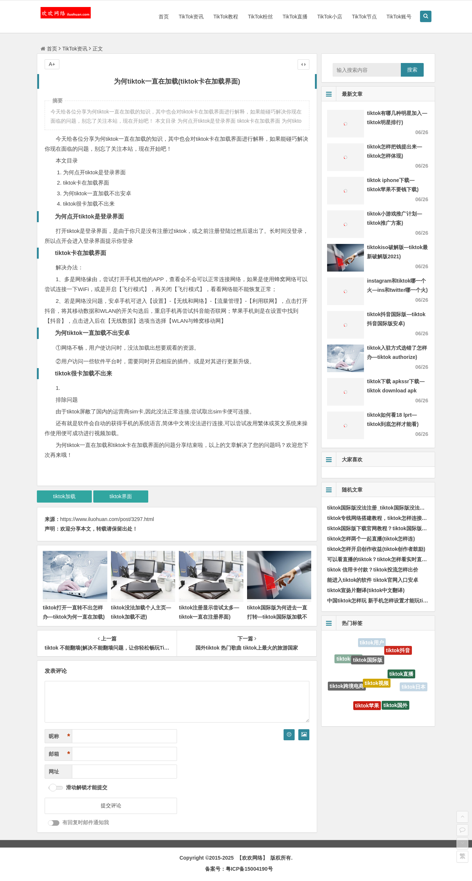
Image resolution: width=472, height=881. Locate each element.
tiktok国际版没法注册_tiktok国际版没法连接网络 (383, 508)
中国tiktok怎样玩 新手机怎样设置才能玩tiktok (380, 601)
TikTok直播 (295, 17)
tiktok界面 (121, 496)
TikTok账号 (399, 17)
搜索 (412, 70)
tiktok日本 (414, 687)
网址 (54, 772)
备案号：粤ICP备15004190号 (239, 869)
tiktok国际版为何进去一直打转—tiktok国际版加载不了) (277, 617)
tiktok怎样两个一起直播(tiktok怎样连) (371, 539)
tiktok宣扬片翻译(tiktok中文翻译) (366, 590)
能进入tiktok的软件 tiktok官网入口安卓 (372, 580)
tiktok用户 (372, 643)
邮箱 (59, 754)
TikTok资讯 (191, 17)
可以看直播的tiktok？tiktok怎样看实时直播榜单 (382, 559)
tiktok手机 (348, 659)
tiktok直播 (401, 676)
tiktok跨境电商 (347, 687)
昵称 (59, 736)
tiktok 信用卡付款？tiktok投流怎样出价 (372, 570)
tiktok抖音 (398, 651)
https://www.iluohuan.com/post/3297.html (107, 519)
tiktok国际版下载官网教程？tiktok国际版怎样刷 (382, 528)
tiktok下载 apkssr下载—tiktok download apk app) (395, 390)
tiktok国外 (395, 706)
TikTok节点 (364, 17)
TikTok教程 (225, 17)
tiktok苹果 (367, 707)
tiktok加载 (64, 496)
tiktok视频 (377, 685)
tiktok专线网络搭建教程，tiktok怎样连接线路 (379, 518)
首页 (164, 17)
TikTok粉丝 (260, 17)
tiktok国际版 (367, 662)
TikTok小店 (329, 17)
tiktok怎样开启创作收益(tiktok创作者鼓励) (376, 549)
